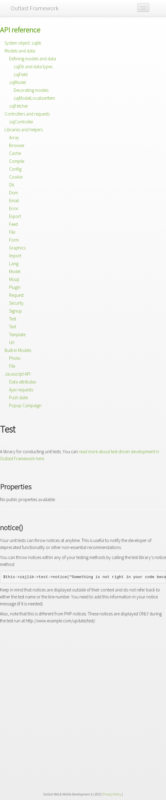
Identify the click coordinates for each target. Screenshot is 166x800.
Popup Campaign (25, 405)
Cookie (15, 177)
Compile (16, 161)
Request (16, 295)
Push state (18, 397)
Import (15, 256)
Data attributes (22, 382)
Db (11, 185)
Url (11, 342)
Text (12, 327)
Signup (15, 311)
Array (14, 137)
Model (14, 271)
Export (15, 216)
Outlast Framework (35, 8)
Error (13, 208)
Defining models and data (32, 59)
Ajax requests (21, 390)
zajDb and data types (33, 66)
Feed (13, 224)
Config (15, 169)
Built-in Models (18, 350)
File (12, 232)
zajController (21, 122)
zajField (21, 74)
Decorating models (31, 90)
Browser (17, 145)
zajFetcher (18, 106)
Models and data (20, 51)
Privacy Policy (112, 794)
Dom (13, 193)
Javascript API (17, 374)
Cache (15, 153)
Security (16, 303)
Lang (13, 263)
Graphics (17, 248)
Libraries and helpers (24, 129)
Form (14, 240)
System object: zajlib (23, 43)
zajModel (17, 82)
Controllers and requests (27, 114)
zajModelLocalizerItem (34, 98)
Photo (15, 358)
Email (14, 200)
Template (17, 334)
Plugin (15, 287)
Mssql (14, 279)
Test (12, 319)
